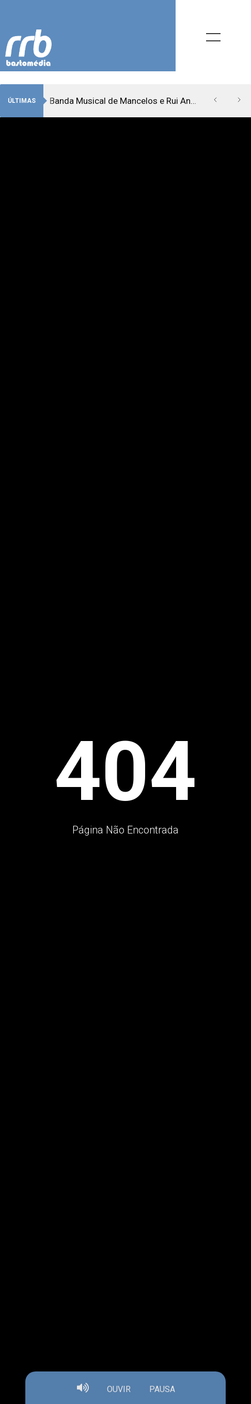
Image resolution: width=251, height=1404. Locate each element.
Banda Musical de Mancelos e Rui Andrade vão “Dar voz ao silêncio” (126, 101)
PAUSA (162, 1392)
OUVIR (119, 1392)
